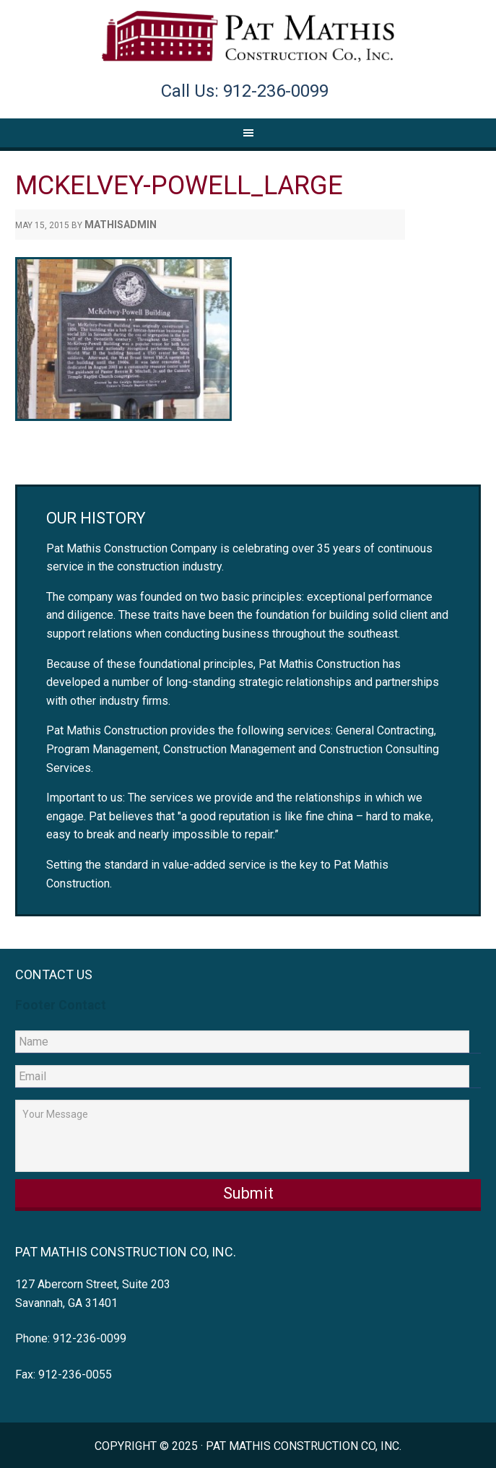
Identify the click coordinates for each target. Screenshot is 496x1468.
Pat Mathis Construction (248, 37)
